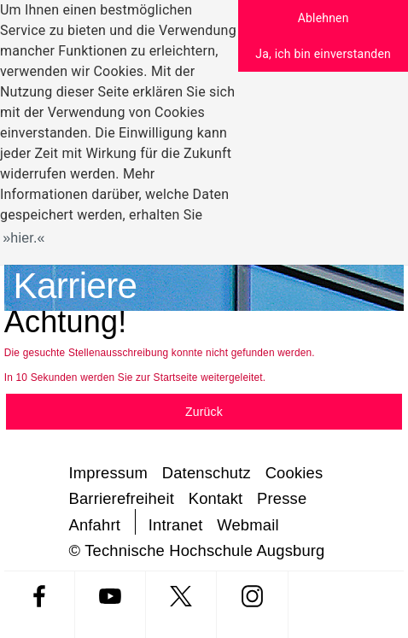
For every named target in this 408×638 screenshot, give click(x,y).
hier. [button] (23, 238)
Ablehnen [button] (323, 18)
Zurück (204, 412)
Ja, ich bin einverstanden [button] (323, 54)
